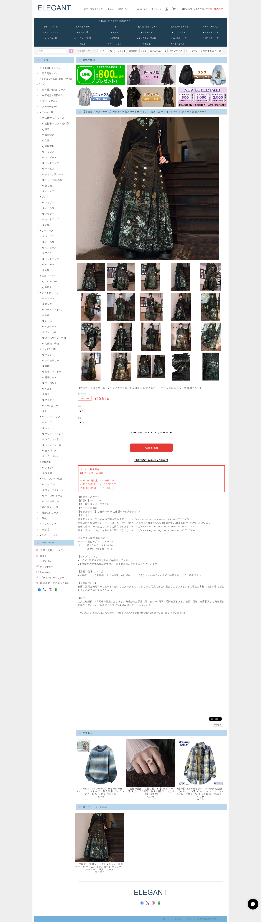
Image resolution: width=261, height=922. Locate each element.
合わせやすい (191, 51)
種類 (80, 406)
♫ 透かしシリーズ (210, 38)
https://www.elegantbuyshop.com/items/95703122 (158, 519)
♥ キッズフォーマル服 (146, 38)
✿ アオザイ (48, 467)
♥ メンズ (114, 32)
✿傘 (44, 411)
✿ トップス (48, 151)
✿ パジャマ (48, 191)
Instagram (141, 9)
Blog (110, 9)
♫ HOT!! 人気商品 (210, 26)
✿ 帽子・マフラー (51, 371)
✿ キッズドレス (50, 484)
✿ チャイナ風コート (52, 174)
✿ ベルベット (49, 326)
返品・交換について (93, 9)
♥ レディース (146, 32)
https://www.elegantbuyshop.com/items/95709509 (178, 522)
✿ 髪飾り (47, 365)
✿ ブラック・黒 (50, 439)
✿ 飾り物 (47, 185)
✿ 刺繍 (46, 315)
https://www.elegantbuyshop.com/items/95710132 (162, 526)
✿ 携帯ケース (49, 377)
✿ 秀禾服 (47, 473)
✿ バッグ (47, 354)
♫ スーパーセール (50, 32)
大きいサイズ (176, 51)
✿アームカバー (50, 405)
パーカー (103, 51)
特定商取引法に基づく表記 (55, 583)
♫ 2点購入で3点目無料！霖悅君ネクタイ (114, 22)
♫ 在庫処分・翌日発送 (178, 26)
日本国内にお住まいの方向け (151, 460)
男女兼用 (133, 51)
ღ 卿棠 (45, 129)
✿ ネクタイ (48, 399)
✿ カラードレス (50, 456)
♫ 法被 (82, 43)
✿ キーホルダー (50, 382)
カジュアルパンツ (158, 51)
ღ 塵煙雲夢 (48, 146)
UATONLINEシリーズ (211, 51)
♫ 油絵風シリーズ (178, 38)
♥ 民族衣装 (114, 38)
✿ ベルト (47, 388)
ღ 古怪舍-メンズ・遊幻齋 (55, 123)
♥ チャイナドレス (210, 32)
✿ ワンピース (49, 157)
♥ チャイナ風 (82, 32)
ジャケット (120, 51)
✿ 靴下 (46, 394)
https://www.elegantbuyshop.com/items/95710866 (163, 530)
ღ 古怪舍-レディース (53, 117)
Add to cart (151, 447)
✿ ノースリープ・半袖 (54, 337)
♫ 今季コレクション (50, 26)
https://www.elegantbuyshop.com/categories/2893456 (151, 612)
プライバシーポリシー (52, 577)
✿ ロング (47, 304)
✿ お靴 (46, 225)
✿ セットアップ (50, 162)
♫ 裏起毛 (146, 43)
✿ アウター (48, 213)
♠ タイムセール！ (178, 43)
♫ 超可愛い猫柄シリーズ (146, 26)
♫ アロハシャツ (114, 43)
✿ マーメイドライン (52, 309)
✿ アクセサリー (50, 360)
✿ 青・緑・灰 (49, 450)
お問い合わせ (124, 9)
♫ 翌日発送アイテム (82, 26)
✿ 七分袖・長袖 (50, 343)
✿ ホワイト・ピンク (52, 433)
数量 (80, 418)
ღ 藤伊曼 (47, 287)
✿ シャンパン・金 (51, 445)
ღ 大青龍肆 (48, 134)
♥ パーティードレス (82, 38)
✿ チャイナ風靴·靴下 (53, 179)
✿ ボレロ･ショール (52, 495)
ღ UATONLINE (49, 281)
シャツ (143, 51)
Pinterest (157, 9)
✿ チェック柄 (49, 332)
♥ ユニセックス (178, 32)
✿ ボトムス (48, 168)
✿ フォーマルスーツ (52, 490)
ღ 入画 (45, 140)
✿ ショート (48, 298)
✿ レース (47, 320)
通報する (218, 724)
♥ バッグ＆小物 (50, 38)
